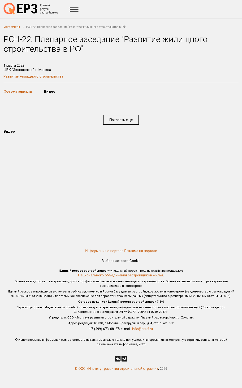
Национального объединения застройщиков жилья (120, 275)
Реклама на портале (140, 251)
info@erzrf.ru (142, 329)
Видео (49, 91)
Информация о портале (104, 251)
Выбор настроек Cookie (121, 261)
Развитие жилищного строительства (33, 76)
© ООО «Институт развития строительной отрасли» (116, 368)
